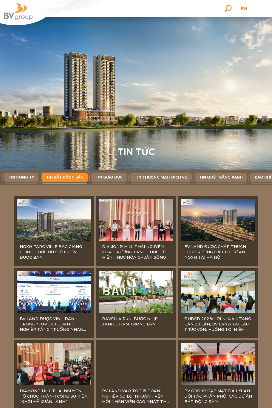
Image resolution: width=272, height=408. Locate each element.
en (245, 8)
